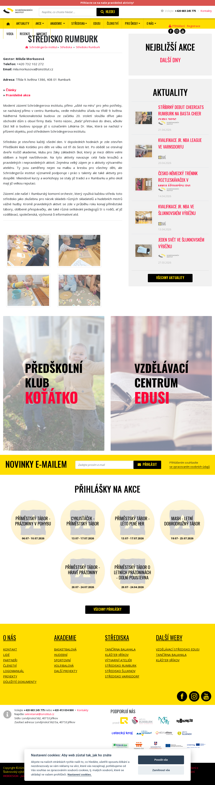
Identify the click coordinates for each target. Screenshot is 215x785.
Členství (10, 666)
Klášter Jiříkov (117, 655)
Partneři (10, 660)
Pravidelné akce (18, 95)
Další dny (170, 60)
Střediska (66, 47)
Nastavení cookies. (80, 774)
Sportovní (62, 660)
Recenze (25, 33)
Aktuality (22, 23)
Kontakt (41, 33)
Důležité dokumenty (19, 682)
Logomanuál (13, 671)
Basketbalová (65, 649)
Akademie (65, 637)
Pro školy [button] (131, 23)
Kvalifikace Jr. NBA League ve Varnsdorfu (180, 144)
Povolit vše (161, 759)
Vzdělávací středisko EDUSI (177, 649)
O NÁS (9, 637)
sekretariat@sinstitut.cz (39, 714)
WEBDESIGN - (20, 776)
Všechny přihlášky (107, 609)
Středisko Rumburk (88, 47)
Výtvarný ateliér (118, 660)
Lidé (6, 655)
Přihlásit (147, 464)
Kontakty (206, 11)
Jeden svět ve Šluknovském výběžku (181, 244)
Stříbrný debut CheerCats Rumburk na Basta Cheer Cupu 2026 (181, 112)
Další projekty (65, 671)
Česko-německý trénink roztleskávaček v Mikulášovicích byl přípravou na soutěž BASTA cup (182, 179)
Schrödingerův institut (41, 47)
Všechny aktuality (170, 279)
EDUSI (96, 23)
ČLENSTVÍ (113, 23)
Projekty (10, 676)
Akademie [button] (56, 23)
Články (11, 90)
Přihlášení (177, 26)
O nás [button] (150, 23)
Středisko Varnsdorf (122, 676)
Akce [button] (38, 23)
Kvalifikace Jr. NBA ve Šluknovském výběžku (177, 211)
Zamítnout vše (161, 770)
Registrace (193, 26)
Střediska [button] (78, 23)
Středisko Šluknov (120, 671)
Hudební (60, 655)
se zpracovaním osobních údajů (189, 467)
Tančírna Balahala (120, 649)
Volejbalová (64, 666)
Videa (9, 33)
